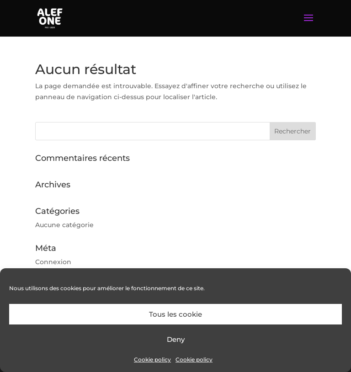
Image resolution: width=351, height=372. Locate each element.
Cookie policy (152, 359)
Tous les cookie (175, 314)
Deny (176, 339)
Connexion (53, 262)
